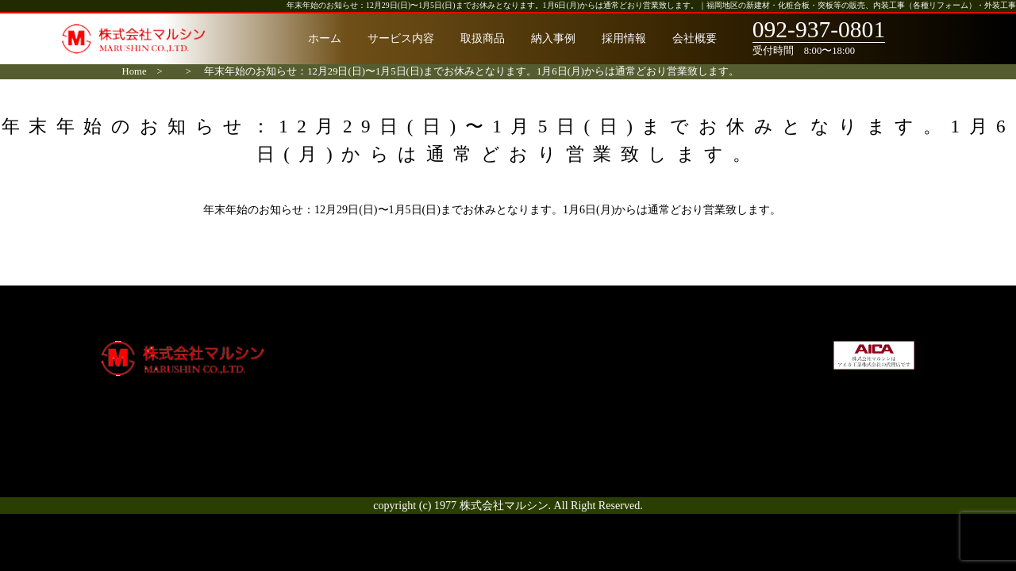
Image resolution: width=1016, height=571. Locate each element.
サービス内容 (401, 38)
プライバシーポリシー (727, 399)
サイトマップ (705, 415)
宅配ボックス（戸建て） (572, 365)
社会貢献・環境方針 (722, 382)
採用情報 (624, 38)
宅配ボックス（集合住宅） (578, 349)
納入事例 (553, 38)
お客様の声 (413, 415)
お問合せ (694, 432)
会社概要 (694, 38)
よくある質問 (419, 432)
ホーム (324, 38)
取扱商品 (482, 38)
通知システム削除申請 (566, 382)
